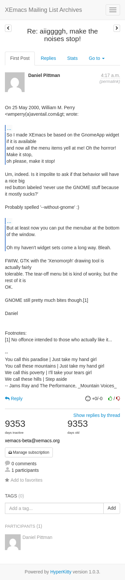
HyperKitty (61, 571)
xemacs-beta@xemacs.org (32, 440)
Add (112, 508)
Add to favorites (23, 480)
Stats (72, 58)
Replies (48, 58)
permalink (110, 81)
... (9, 128)
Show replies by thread (96, 415)
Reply (14, 398)
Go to (97, 58)
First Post (20, 58)
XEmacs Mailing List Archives (43, 10)
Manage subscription (29, 452)
